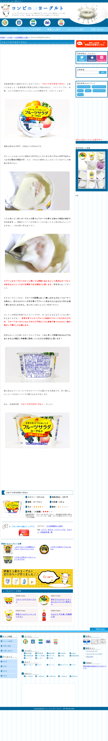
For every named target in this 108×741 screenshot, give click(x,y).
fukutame (89, 657)
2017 (5, 666)
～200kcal (52, 676)
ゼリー (39, 665)
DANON (63, 653)
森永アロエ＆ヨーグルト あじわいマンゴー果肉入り (61, 601)
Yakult (73, 653)
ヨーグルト (29, 665)
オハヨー (40, 658)
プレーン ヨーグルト (84, 86)
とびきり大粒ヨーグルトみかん (60, 548)
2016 (5, 671)
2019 (5, 661)
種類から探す (54, 29)
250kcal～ (75, 676)
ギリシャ (80, 94)
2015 (5, 676)
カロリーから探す (75, 29)
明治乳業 (29, 653)
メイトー (29, 658)
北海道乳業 (44, 532)
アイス (73, 665)
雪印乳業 (40, 653)
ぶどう (44, 529)
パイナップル (59, 529)
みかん (50, 529)
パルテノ (88, 90)
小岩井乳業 (29, 656)
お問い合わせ (97, 29)
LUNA (62, 656)
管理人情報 (7, 646)
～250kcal (63, 676)
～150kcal (40, 676)
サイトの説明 (10, 29)
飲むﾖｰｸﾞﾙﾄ (64, 665)
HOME (2, 37)
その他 (9, 37)
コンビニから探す (32, 29)
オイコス (80, 90)
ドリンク (51, 665)
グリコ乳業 (41, 656)
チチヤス (51, 656)
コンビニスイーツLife (94, 654)
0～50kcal (29, 676)
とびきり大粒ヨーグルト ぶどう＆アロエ (25, 558)
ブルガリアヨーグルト (98, 86)
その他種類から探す (21, 37)
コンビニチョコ (91, 651)
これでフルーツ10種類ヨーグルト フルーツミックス (24, 548)
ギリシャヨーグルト (99, 90)
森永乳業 (51, 653)
